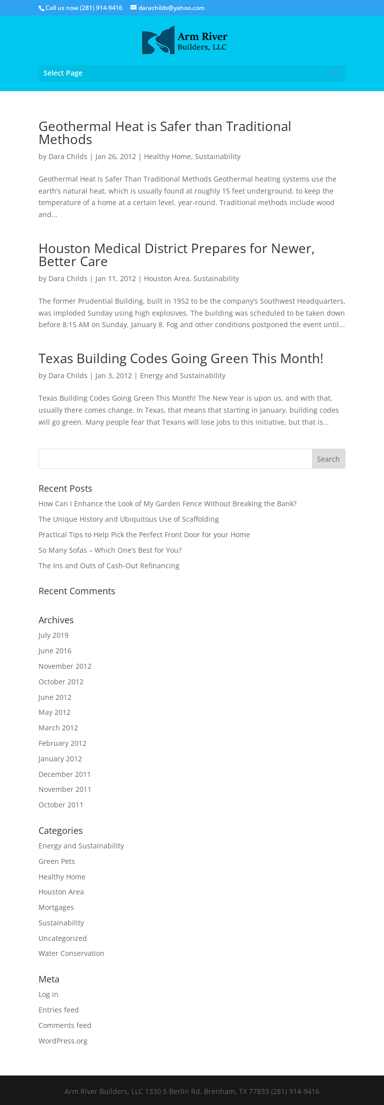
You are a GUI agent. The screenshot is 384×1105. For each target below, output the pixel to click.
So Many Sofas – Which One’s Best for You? (110, 550)
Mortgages (56, 907)
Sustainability (217, 156)
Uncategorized (62, 938)
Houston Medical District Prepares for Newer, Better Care (176, 254)
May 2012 (54, 712)
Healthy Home (167, 156)
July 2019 (53, 635)
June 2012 (55, 697)
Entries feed (58, 1009)
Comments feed (65, 1025)
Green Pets (56, 861)
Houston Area (167, 278)
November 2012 (65, 666)
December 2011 (64, 774)
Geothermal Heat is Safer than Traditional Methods (165, 132)
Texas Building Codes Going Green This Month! (181, 358)
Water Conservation (71, 953)
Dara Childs (68, 156)
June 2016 (55, 650)
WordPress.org (63, 1040)
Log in (48, 994)
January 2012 (60, 758)
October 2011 (61, 804)
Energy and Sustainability (183, 375)
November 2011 (65, 789)
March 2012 (58, 727)
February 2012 (62, 743)
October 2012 (61, 681)
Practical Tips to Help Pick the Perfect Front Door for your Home (144, 534)
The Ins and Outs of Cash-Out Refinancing (109, 565)
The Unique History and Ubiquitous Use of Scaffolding (128, 519)
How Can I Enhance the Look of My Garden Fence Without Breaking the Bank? (167, 503)
